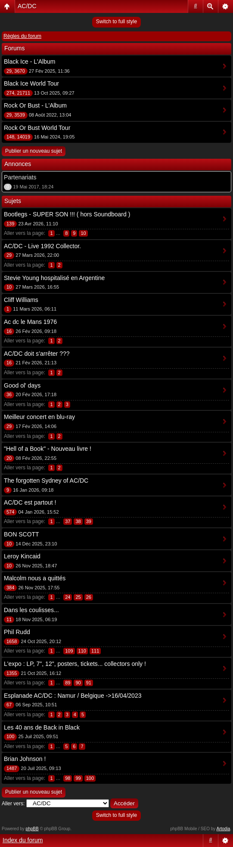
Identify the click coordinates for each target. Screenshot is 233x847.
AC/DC (27, 6)
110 (82, 650)
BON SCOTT (21, 534)
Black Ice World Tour (31, 83)
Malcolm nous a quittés (34, 578)
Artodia (223, 828)
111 (95, 650)
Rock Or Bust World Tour (37, 127)
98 (67, 778)
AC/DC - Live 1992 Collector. (42, 246)
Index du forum (23, 840)
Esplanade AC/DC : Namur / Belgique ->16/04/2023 (72, 695)
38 (78, 521)
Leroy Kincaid (22, 556)
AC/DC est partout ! (30, 502)
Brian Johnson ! (25, 758)
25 (78, 597)
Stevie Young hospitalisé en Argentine (54, 277)
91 (88, 682)
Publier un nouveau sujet (33, 151)
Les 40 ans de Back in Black (42, 727)
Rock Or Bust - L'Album (35, 105)
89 (67, 682)
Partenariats (20, 177)
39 (88, 521)
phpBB (32, 828)
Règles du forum (22, 36)
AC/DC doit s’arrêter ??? (37, 353)
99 (78, 778)
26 (88, 597)
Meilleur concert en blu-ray (39, 416)
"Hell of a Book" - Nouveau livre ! (47, 448)
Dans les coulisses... (31, 610)
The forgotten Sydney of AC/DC (46, 480)
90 (78, 682)
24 (67, 597)
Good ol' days (22, 385)
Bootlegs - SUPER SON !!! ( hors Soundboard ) (67, 214)
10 (83, 233)
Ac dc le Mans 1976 (30, 321)
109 (69, 650)
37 (67, 521)
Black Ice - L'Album (29, 61)
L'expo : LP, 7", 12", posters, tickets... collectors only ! (75, 663)
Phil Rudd (17, 631)
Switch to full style (116, 21)
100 (90, 778)
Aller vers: (13, 804)
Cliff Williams (21, 299)
